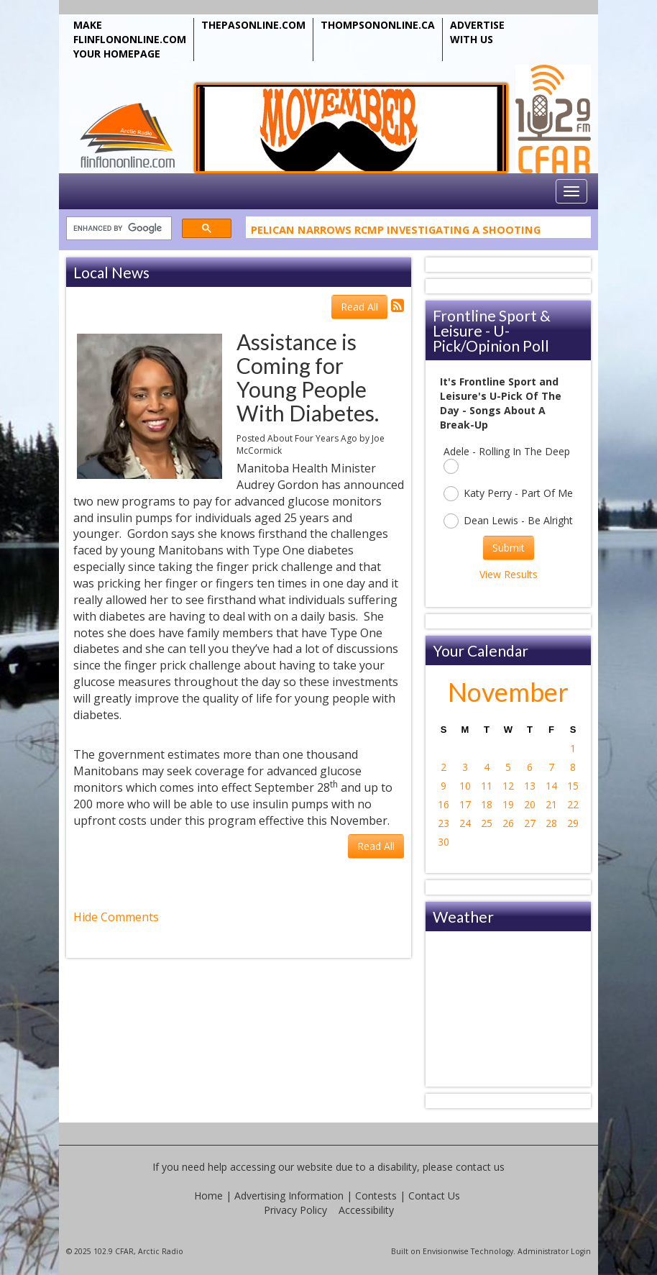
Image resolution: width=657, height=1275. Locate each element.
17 (465, 804)
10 (465, 785)
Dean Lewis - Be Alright (508, 521)
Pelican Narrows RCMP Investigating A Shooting (396, 231)
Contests (376, 1195)
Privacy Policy (295, 1210)
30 (443, 842)
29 (573, 823)
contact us (480, 1167)
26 (508, 823)
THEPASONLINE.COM (253, 25)
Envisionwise (446, 1251)
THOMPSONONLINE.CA (378, 25)
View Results (508, 574)
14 (551, 785)
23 (443, 823)
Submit (508, 547)
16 (443, 804)
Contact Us (434, 1195)
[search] (117, 229)
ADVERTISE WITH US (477, 32)
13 (530, 785)
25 (486, 823)
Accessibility (366, 1210)
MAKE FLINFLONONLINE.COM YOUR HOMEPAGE (129, 39)
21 (551, 804)
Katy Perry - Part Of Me (508, 493)
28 (551, 823)
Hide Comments (116, 917)
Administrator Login (554, 1251)
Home (208, 1195)
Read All (359, 307)
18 (486, 804)
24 (465, 823)
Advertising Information (289, 1195)
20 (530, 804)
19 (508, 804)
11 (486, 785)
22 (573, 804)
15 (573, 785)
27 (530, 823)
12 (508, 785)
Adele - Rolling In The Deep (507, 459)
